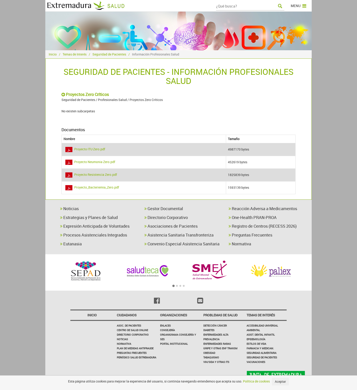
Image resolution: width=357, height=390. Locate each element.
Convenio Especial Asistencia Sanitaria (181, 244)
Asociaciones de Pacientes (171, 226)
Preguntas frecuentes (132, 353)
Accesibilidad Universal (262, 325)
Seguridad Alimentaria (261, 353)
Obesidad (209, 353)
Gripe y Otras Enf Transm (220, 348)
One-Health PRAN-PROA (253, 217)
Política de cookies (256, 381)
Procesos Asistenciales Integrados (93, 235)
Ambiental (253, 330)
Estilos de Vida (256, 343)
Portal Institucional (174, 343)
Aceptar (280, 381)
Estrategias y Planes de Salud (89, 217)
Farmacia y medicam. (260, 348)
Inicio (53, 54)
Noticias (69, 208)
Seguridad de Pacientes (109, 54)
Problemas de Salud (220, 315)
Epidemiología (256, 339)
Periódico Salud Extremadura (136, 357)
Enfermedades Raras (217, 343)
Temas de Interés (75, 54)
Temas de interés (261, 315)
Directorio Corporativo (166, 217)
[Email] (200, 301)
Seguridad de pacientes (262, 357)
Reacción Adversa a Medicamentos (263, 208)
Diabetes (208, 330)
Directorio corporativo (133, 334)
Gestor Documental (163, 208)
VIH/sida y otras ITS (216, 362)
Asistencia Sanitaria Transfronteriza (179, 235)
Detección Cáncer (215, 325)
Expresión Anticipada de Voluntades (95, 226)
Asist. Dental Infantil (261, 334)
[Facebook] (156, 301)
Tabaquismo (211, 357)
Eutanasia (71, 244)
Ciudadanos (127, 315)
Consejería (167, 330)
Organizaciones (173, 315)
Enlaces (165, 325)
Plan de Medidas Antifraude (135, 348)
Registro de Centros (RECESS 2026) (263, 226)
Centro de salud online (132, 330)
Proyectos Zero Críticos (85, 94)
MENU (298, 5)
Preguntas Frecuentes (250, 235)
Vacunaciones (256, 362)
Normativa (240, 244)
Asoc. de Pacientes (129, 325)
